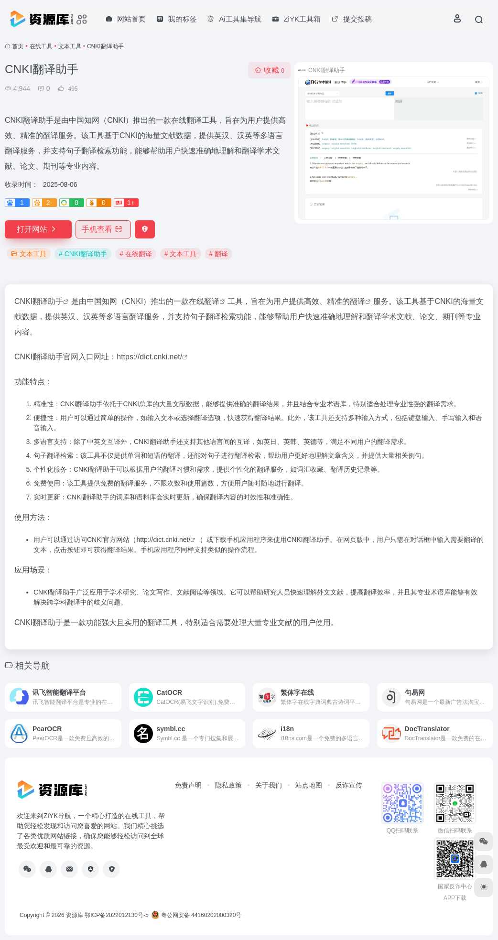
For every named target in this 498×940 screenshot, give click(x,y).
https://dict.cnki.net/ (149, 357)
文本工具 (69, 46)
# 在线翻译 (135, 254)
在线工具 (41, 46)
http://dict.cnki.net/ (163, 539)
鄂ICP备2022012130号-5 (116, 915)
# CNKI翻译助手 (83, 254)
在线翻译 (204, 301)
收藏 (269, 70)
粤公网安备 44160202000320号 (196, 915)
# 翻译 (218, 254)
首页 (17, 46)
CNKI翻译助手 (38, 301)
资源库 (74, 915)
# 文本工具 (180, 254)
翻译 (357, 301)
